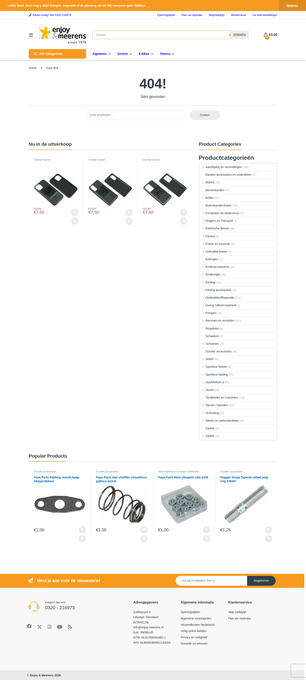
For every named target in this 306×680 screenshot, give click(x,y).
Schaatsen (209, 336)
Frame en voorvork (214, 244)
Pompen (207, 313)
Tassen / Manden (213, 405)
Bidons (206, 182)
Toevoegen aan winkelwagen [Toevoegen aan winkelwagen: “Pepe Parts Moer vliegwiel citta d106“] (206, 529)
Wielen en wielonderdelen (219, 420)
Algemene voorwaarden (196, 618)
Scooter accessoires (215, 351)
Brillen (206, 197)
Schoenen (209, 343)
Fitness (207, 236)
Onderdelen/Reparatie (216, 297)
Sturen (206, 390)
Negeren (292, 5)
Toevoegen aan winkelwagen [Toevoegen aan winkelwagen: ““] (74, 212)
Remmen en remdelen (216, 320)
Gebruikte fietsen (213, 251)
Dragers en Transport (216, 220)
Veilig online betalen (194, 631)
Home (33, 68)
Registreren (261, 580)
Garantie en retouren (194, 643)
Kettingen (208, 259)
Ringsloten (209, 328)
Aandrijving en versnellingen (220, 167)
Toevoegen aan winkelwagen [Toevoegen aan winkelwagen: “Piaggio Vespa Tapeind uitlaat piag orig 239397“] (268, 529)
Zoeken (239, 35)
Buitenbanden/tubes (215, 205)
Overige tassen (42, 159)
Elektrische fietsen (214, 228)
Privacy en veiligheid (194, 637)
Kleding (207, 282)
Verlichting (209, 413)
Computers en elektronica (219, 213)
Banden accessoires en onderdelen (225, 174)
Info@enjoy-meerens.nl (148, 627)
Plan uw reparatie (239, 618)
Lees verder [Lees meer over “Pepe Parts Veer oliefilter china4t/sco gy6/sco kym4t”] (144, 529)
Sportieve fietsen (213, 366)
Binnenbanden (211, 190)
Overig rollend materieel (217, 305)
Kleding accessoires (215, 290)
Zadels (206, 428)
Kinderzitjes (210, 274)
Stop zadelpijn (237, 612)
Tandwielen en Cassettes (218, 397)
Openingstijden (190, 612)
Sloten (206, 359)
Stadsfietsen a (211, 382)
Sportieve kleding (213, 374)
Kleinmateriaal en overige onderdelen (178, 471)
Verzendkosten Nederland (197, 624)
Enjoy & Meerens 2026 (45, 675)
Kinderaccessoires (214, 267)
